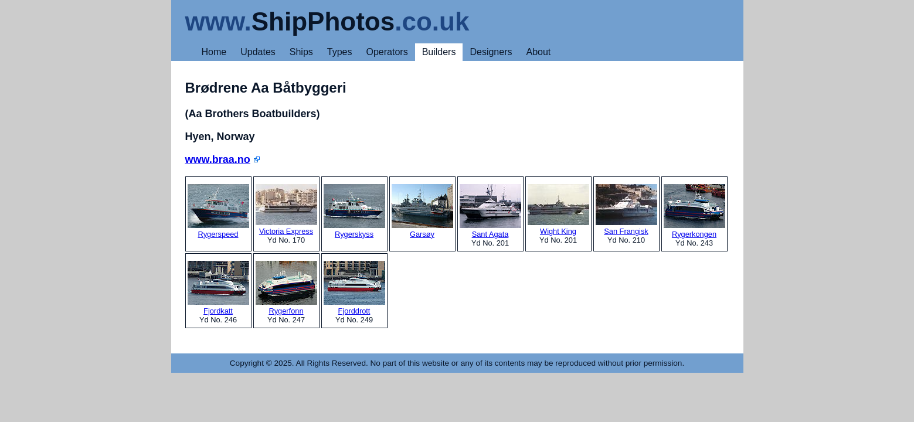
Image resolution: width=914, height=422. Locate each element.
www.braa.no (217, 159)
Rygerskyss (354, 211)
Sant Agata (490, 211)
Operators (387, 52)
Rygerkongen (694, 211)
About (538, 52)
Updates (258, 52)
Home (214, 52)
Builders (439, 52)
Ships (301, 52)
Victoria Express (286, 210)
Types (339, 52)
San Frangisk (626, 210)
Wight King (558, 210)
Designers (491, 52)
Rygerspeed (218, 211)
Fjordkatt (218, 288)
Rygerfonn (286, 288)
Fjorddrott (354, 288)
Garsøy (422, 211)
